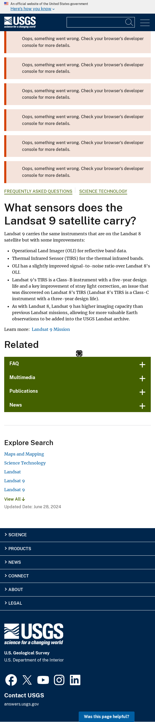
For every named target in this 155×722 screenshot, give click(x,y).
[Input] (101, 22)
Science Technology (103, 191)
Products (19, 548)
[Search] (129, 22)
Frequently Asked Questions (38, 191)
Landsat (12, 471)
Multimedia (22, 377)
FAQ (14, 363)
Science (17, 534)
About (15, 589)
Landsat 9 (14, 480)
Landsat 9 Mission (51, 329)
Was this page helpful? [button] (106, 716)
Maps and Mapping (24, 454)
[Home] (20, 26)
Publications (23, 391)
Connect (18, 575)
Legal (15, 603)
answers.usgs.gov (21, 704)
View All (14, 499)
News (15, 405)
